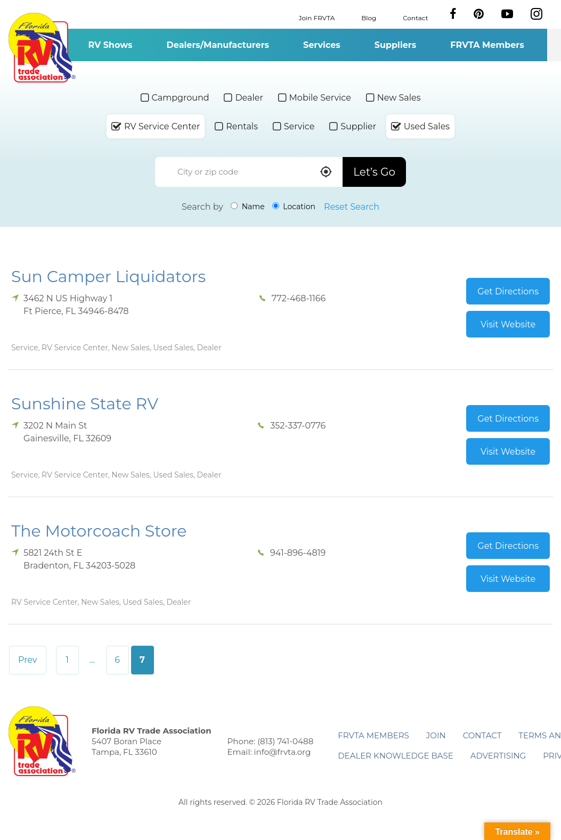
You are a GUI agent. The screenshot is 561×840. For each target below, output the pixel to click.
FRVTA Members (487, 45)
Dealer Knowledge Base (395, 756)
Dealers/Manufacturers (218, 45)
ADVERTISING (498, 756)
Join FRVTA (317, 17)
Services (321, 45)
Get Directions (508, 291)
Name (248, 206)
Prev (27, 660)
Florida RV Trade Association (42, 48)
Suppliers (395, 45)
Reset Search (351, 207)
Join (436, 735)
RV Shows (110, 45)
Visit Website (508, 324)
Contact (415, 17)
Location (293, 206)
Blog (368, 17)
